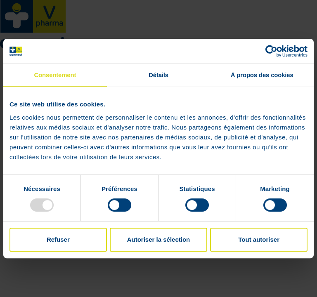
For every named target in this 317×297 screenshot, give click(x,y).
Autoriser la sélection (158, 239)
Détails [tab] (158, 74)
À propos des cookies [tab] (262, 74)
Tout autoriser (258, 239)
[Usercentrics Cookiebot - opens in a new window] (271, 51)
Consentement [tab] (55, 74)
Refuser (58, 239)
